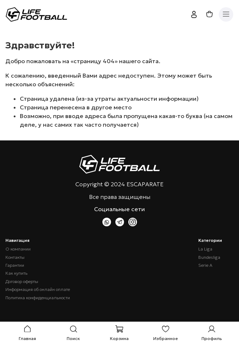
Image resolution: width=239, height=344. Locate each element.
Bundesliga (209, 257)
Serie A (205, 265)
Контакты (15, 257)
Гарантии (14, 265)
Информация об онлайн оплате (37, 289)
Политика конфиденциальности (37, 297)
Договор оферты (21, 281)
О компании (18, 249)
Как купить (16, 273)
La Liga (205, 249)
